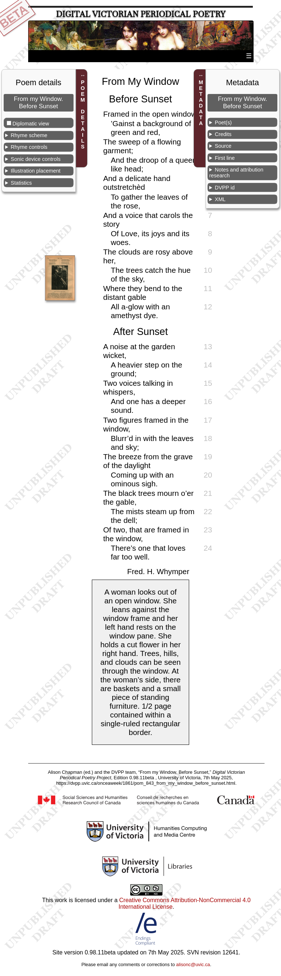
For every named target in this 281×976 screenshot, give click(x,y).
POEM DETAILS (83, 114)
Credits (223, 134)
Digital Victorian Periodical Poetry (140, 14)
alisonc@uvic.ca (193, 964)
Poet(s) (223, 122)
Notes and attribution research (236, 172)
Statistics (21, 183)
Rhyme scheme (29, 135)
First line (225, 158)
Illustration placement (35, 171)
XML (220, 199)
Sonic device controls (35, 159)
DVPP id (225, 188)
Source (223, 146)
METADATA (201, 102)
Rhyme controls (29, 147)
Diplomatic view (30, 124)
